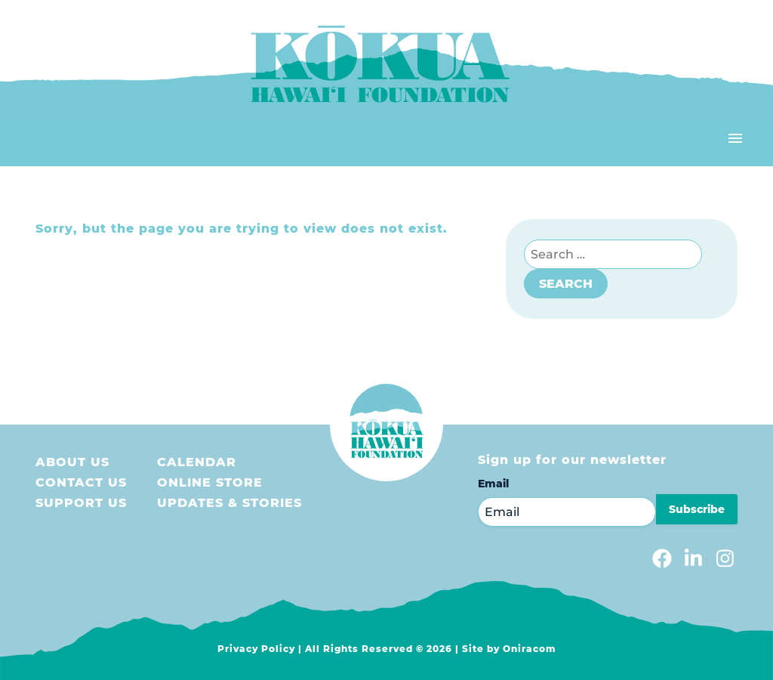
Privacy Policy (256, 648)
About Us (72, 462)
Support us (81, 503)
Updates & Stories (229, 503)
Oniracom (529, 648)
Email (493, 483)
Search (566, 284)
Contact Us (81, 482)
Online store (210, 482)
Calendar (196, 462)
